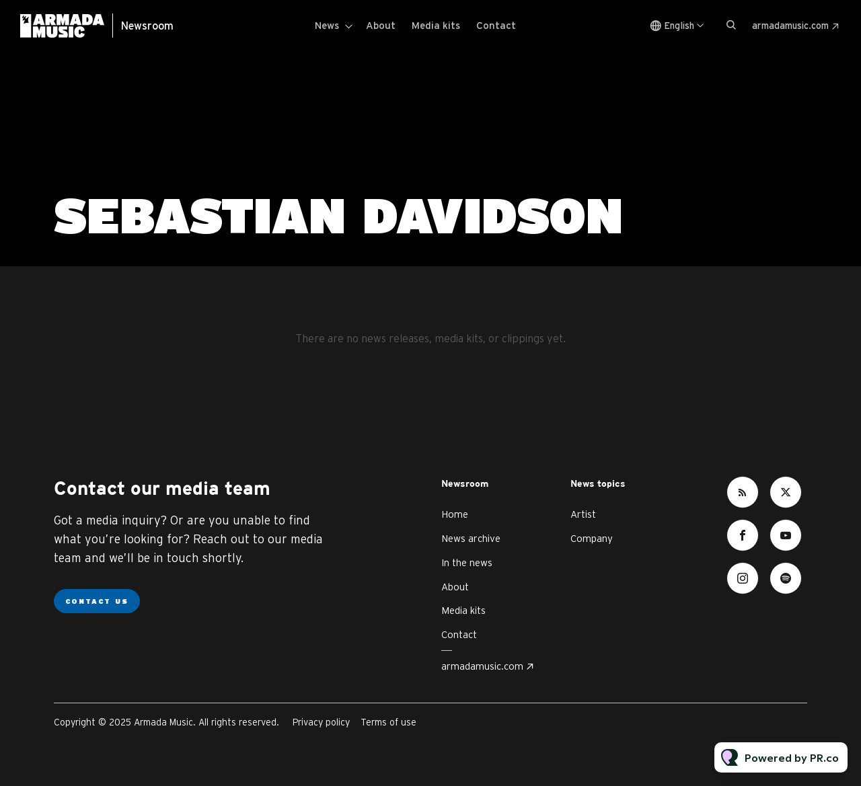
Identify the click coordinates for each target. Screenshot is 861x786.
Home (454, 514)
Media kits (436, 25)
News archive (470, 538)
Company (591, 538)
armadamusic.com (790, 25)
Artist (583, 514)
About (381, 25)
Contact (496, 25)
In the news (466, 562)
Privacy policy (321, 722)
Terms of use (388, 722)
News (327, 25)
